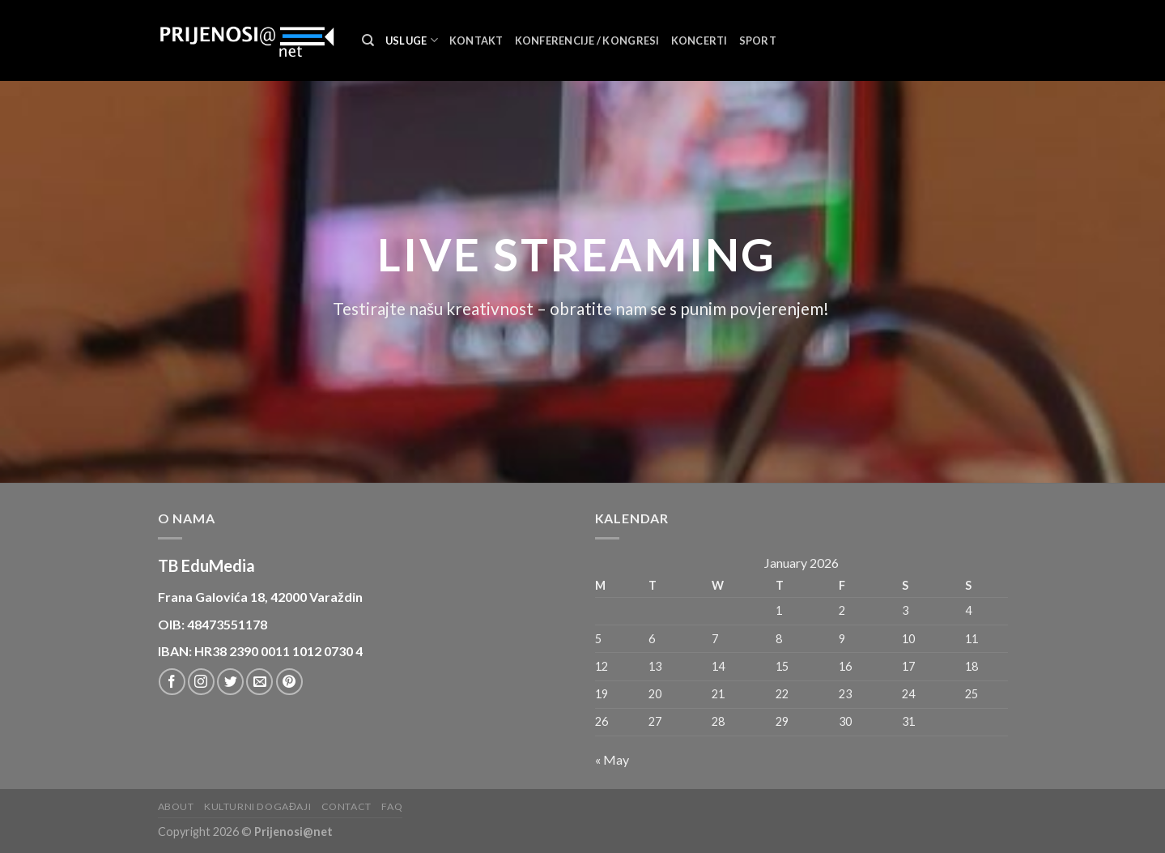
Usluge (411, 40)
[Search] (368, 40)
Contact (346, 806)
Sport (757, 40)
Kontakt (476, 40)
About (176, 806)
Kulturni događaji (257, 806)
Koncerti (699, 40)
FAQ (391, 806)
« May (612, 759)
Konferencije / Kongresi (587, 40)
